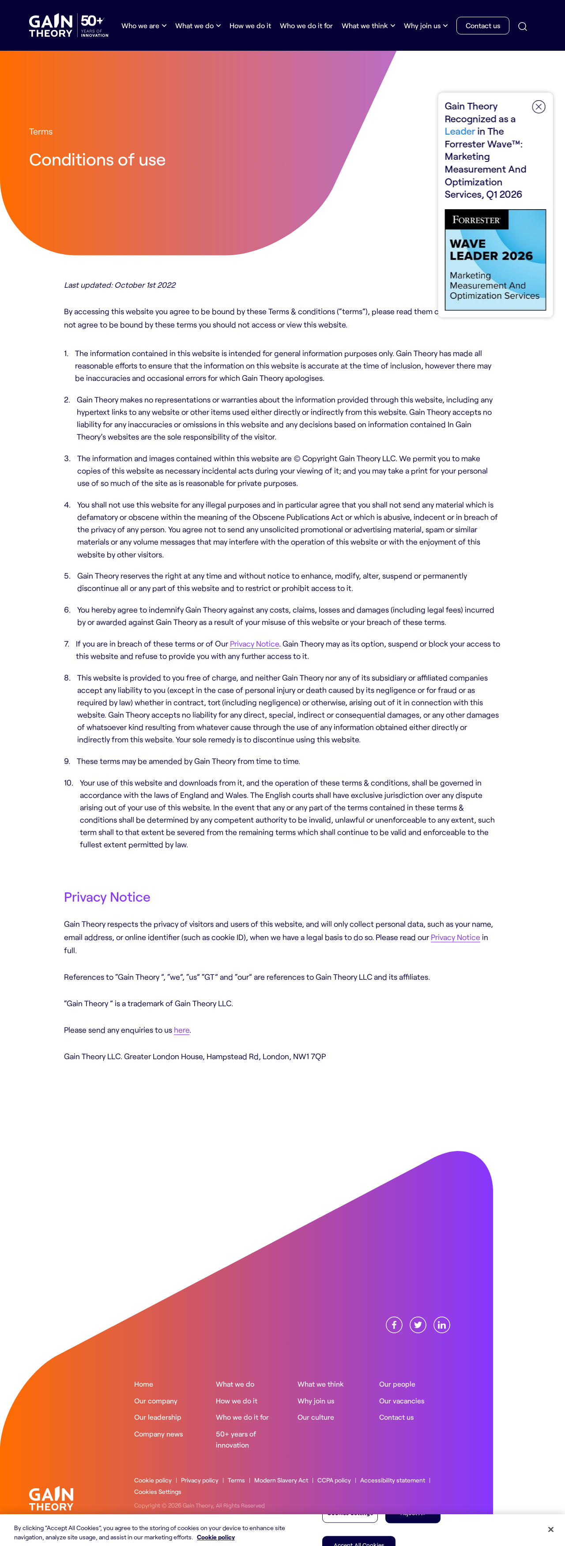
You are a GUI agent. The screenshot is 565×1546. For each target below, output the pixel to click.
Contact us (483, 25)
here (181, 1029)
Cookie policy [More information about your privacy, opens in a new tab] (216, 1537)
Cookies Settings (158, 1491)
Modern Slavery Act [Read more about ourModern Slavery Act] (282, 1480)
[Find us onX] (418, 1323)
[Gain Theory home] (51, 1497)
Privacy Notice (254, 643)
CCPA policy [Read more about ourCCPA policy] (334, 1480)
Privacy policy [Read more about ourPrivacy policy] (200, 1480)
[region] (282, 1530)
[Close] (551, 1529)
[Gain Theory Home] (68, 25)
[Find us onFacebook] (394, 1323)
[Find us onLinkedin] (441, 1323)
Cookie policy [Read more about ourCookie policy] (153, 1480)
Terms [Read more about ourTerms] (236, 1480)
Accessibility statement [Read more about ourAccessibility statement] (393, 1480)
